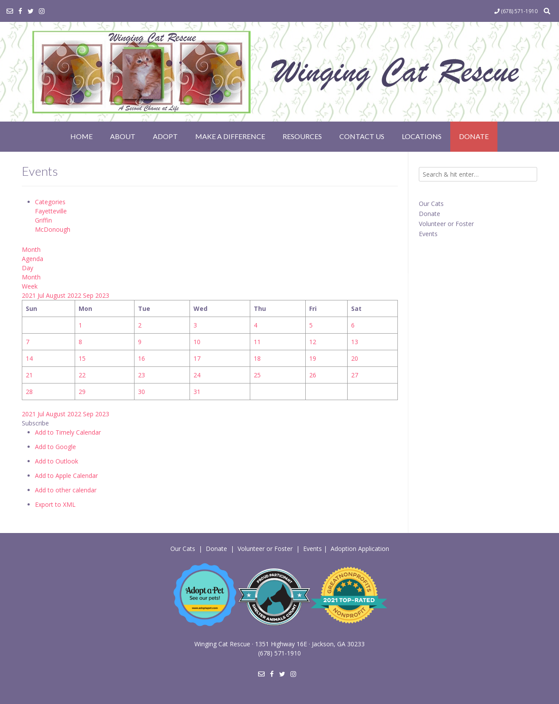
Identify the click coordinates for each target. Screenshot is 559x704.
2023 (102, 295)
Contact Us (361, 136)
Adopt (165, 136)
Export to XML (55, 504)
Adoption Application (360, 548)
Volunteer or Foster (446, 224)
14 (29, 358)
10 (196, 342)
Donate (474, 136)
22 (82, 375)
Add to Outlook (56, 461)
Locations (422, 136)
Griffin (43, 220)
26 (312, 375)
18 (257, 358)
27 (354, 375)
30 (141, 391)
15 (82, 358)
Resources (302, 136)
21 (29, 375)
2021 (30, 295)
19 (312, 358)
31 (196, 391)
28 (29, 391)
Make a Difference (230, 136)
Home (81, 136)
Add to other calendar (66, 490)
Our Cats (431, 203)
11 (257, 342)
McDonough (52, 229)
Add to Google (55, 447)
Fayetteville (51, 211)
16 (141, 358)
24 (196, 375)
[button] (35, 423)
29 (82, 391)
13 (354, 342)
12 (312, 342)
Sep (89, 295)
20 (354, 358)
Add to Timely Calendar (68, 432)
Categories (50, 202)
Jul (42, 295)
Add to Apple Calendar (66, 475)
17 (196, 358)
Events (428, 234)
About (122, 136)
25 (257, 375)
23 (141, 375)
